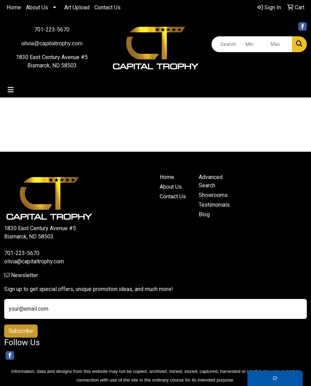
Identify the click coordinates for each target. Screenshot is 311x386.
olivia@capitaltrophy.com (34, 261)
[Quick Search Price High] (279, 44)
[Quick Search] (226, 44)
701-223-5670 (51, 29)
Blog (204, 214)
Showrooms (213, 195)
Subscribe (21, 331)
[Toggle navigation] (10, 90)
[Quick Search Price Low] (254, 44)
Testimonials (214, 204)
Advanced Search (211, 181)
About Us (37, 7)
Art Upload (76, 7)
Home (14, 7)
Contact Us (107, 7)
